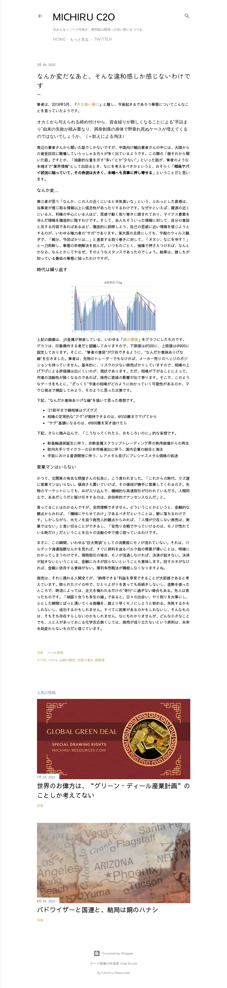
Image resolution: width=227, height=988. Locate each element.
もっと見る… (80, 39)
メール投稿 (55, 653)
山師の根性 (67, 660)
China (53, 660)
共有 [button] (40, 653)
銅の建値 (130, 339)
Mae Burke (129, 963)
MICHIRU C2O (84, 16)
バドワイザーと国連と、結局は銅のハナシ (97, 909)
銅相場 (100, 660)
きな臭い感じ (88, 104)
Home (59, 39)
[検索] (187, 15)
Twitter (103, 39)
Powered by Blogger (114, 953)
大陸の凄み (85, 660)
